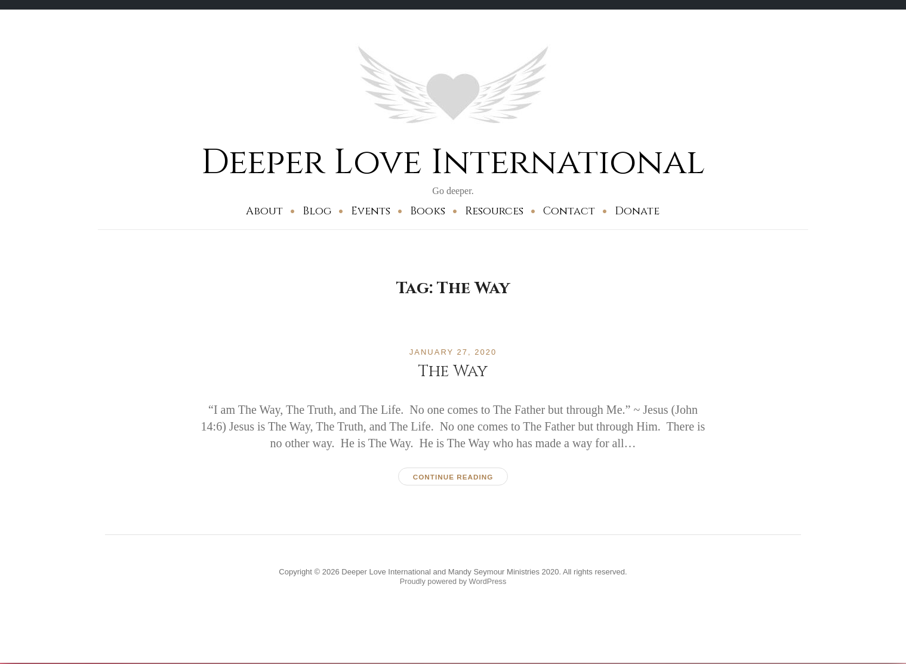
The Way (453, 370)
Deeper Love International (453, 162)
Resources (494, 211)
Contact (569, 211)
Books (427, 211)
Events (370, 211)
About (264, 211)
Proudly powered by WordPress (453, 581)
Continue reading (453, 476)
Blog (317, 211)
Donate (637, 211)
